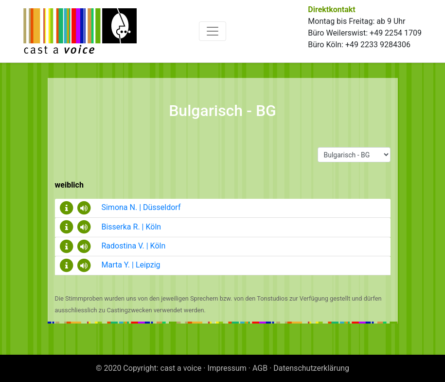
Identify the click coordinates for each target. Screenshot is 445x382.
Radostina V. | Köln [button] (120, 245)
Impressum (227, 368)
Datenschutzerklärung (311, 368)
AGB (259, 368)
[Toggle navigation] (212, 31)
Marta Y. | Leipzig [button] (118, 264)
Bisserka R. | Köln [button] (118, 226)
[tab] (223, 208)
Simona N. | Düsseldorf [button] (128, 207)
